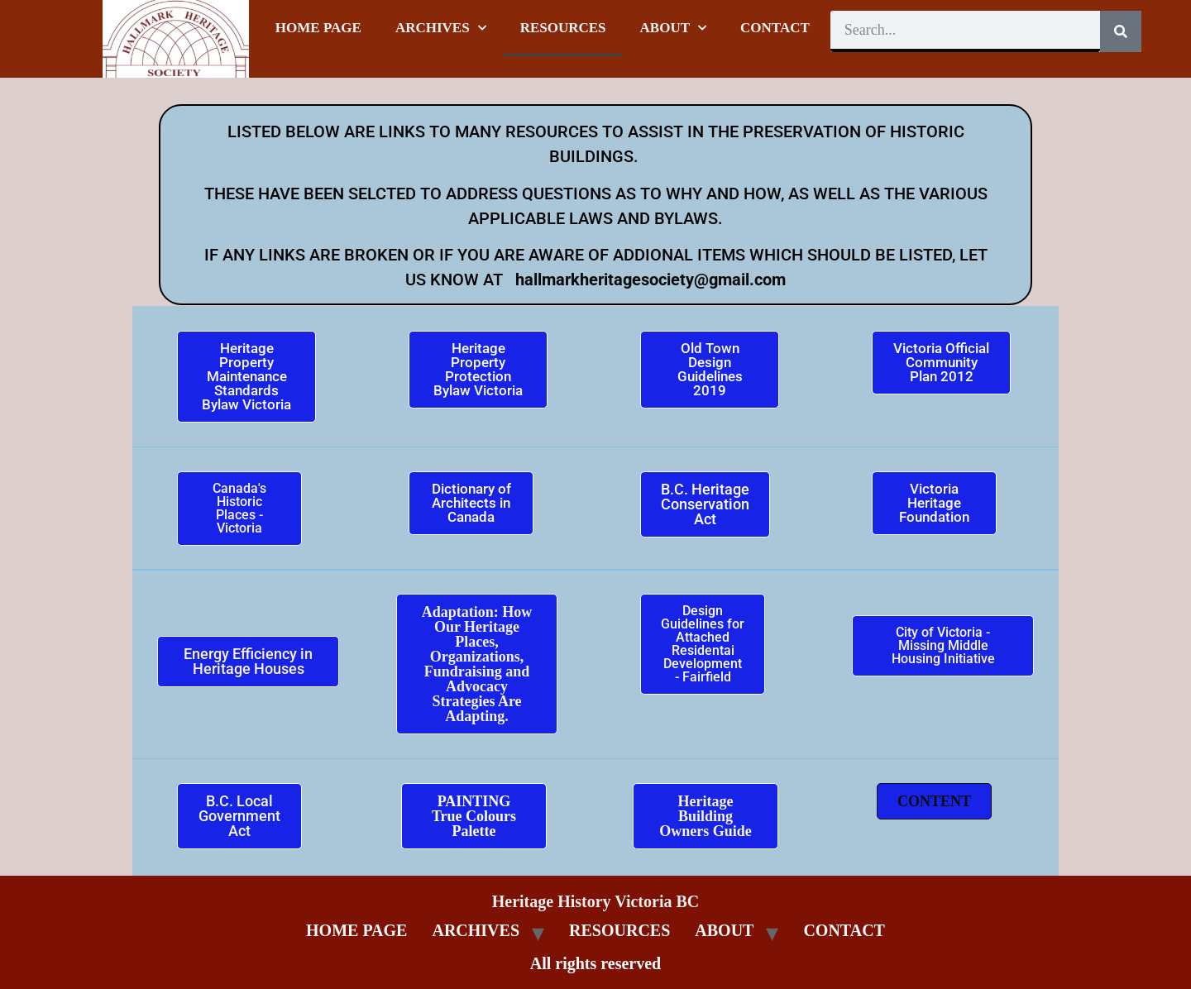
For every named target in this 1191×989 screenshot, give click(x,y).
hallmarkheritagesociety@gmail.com (648, 279)
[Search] (1120, 31)
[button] (934, 801)
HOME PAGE (318, 28)
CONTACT (775, 28)
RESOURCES (563, 28)
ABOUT (673, 28)
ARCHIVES (440, 28)
